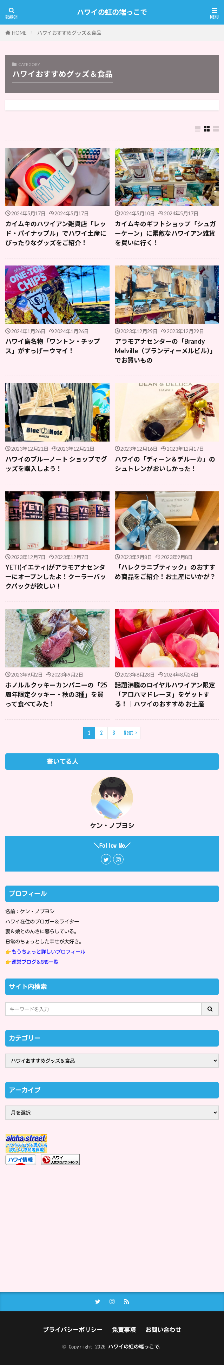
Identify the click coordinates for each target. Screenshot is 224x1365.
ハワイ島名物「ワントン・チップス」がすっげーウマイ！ (52, 346)
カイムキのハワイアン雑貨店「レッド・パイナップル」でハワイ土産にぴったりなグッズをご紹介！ (55, 233)
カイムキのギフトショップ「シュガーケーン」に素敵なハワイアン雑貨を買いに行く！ (165, 233)
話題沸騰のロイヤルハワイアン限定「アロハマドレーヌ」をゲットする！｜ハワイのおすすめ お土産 (165, 694)
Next (128, 732)
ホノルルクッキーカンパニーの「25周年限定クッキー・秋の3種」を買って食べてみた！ (56, 694)
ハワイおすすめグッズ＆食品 (69, 33)
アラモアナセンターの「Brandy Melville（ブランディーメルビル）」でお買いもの (165, 350)
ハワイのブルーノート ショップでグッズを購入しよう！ (56, 463)
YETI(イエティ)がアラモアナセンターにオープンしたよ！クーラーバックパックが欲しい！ (55, 576)
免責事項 (124, 1330)
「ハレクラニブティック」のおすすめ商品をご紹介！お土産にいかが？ (165, 571)
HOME (19, 33)
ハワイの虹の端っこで (112, 12)
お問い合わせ (163, 1330)
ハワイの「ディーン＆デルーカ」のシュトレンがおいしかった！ (165, 463)
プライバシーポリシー (73, 1330)
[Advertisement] (112, 1229)
